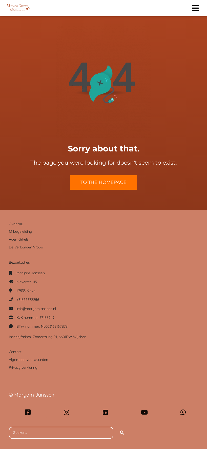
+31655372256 (27, 299)
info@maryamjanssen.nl (36, 308)
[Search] (122, 433)
